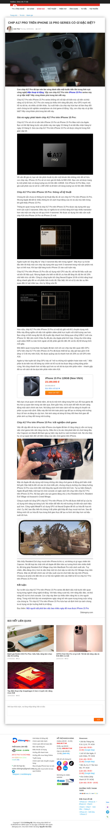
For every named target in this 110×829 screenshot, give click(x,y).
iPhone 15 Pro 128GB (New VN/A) (64, 378)
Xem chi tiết (53, 393)
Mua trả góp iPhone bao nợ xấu (43, 766)
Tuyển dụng (37, 758)
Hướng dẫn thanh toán (40, 752)
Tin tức (22, 15)
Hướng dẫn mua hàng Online (43, 755)
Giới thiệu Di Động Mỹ (40, 738)
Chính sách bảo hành (40, 741)
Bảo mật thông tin (39, 747)
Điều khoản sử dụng (40, 749)
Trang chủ (13, 15)
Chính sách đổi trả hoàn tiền (42, 744)
